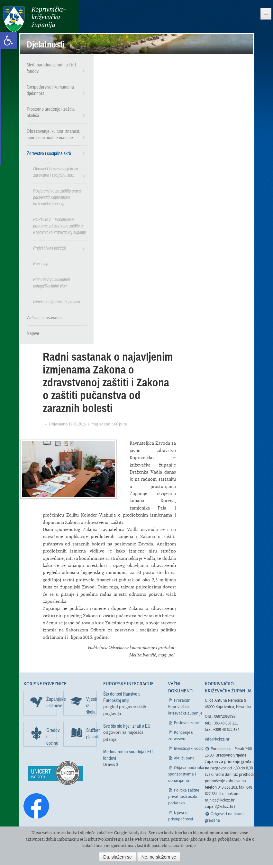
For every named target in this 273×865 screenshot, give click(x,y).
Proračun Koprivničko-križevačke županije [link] (185, 706)
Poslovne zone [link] (186, 723)
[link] (8, 40)
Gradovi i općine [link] (51, 736)
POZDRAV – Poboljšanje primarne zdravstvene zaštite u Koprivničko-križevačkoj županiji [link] (59, 226)
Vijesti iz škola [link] (91, 705)
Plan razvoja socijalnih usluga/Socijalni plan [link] (51, 282)
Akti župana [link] (184, 758)
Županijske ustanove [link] (51, 702)
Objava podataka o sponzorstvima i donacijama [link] (188, 774)
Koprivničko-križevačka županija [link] (34, 19)
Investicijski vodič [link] (189, 748)
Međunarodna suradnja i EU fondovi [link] (51, 67)
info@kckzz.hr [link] (217, 739)
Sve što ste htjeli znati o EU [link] (126, 726)
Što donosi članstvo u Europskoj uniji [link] (122, 696)
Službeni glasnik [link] (91, 733)
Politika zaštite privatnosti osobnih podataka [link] (185, 796)
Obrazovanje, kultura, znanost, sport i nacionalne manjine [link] (53, 134)
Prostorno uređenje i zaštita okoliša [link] (51, 112)
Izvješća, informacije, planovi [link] (56, 301)
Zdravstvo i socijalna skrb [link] (49, 153)
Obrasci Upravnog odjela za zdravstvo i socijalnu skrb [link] (55, 172)
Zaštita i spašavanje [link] (44, 317)
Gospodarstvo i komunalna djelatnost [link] (50, 89)
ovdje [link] (191, 845)
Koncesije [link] (41, 263)
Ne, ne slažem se (158, 857)
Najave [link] (33, 333)
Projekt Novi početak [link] (50, 248)
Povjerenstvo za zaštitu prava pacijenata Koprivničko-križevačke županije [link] (57, 197)
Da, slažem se (117, 857)
